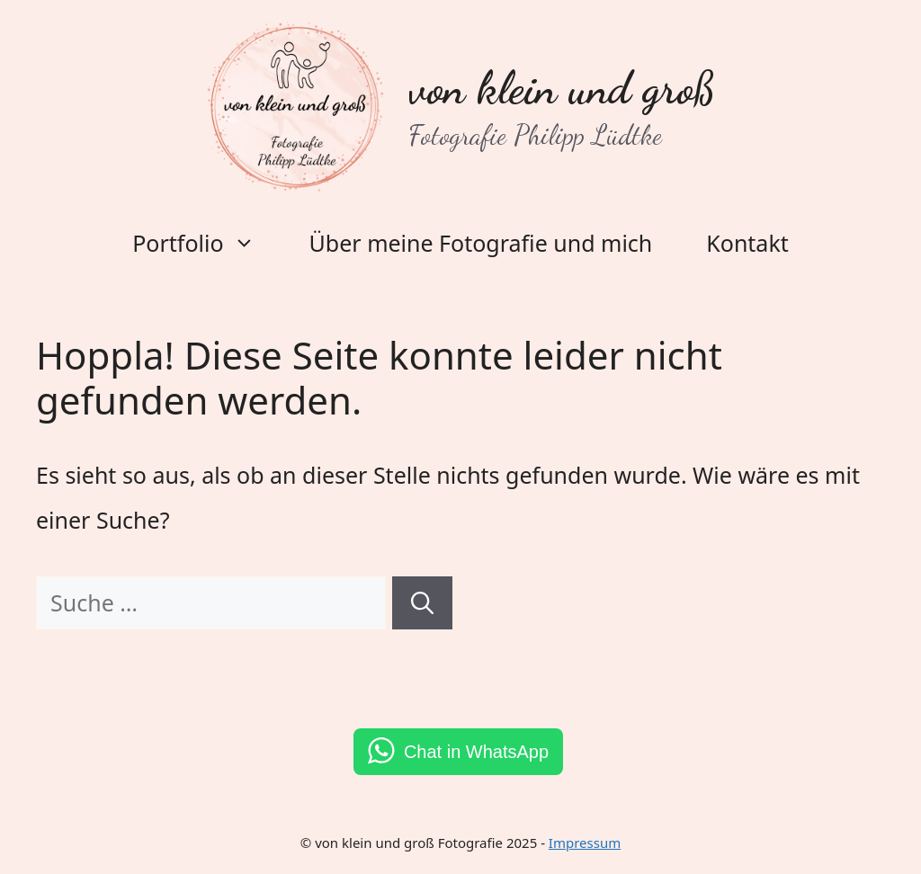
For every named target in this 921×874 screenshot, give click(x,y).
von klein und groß (562, 88)
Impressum (585, 843)
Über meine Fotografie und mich (481, 242)
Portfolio (207, 243)
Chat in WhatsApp (476, 752)
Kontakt (747, 242)
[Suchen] (422, 603)
